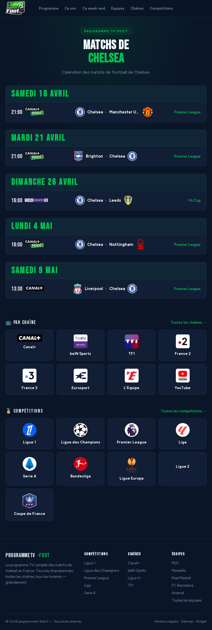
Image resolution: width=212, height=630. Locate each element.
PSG (175, 563)
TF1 (131, 585)
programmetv (28, 555)
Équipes (117, 8)
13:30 (16, 288)
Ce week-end (94, 8)
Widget (201, 621)
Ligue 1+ (134, 578)
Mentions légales (166, 621)
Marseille (179, 570)
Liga (87, 585)
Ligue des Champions (101, 570)
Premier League (187, 112)
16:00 (16, 200)
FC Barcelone (182, 585)
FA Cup (195, 200)
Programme (49, 8)
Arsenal (178, 593)
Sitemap (187, 621)
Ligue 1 (89, 563)
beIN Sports (137, 570)
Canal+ (134, 563)
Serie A (90, 593)
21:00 (16, 112)
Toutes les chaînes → (188, 322)
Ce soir (70, 8)
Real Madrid (181, 578)
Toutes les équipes (187, 600)
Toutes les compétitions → (183, 411)
